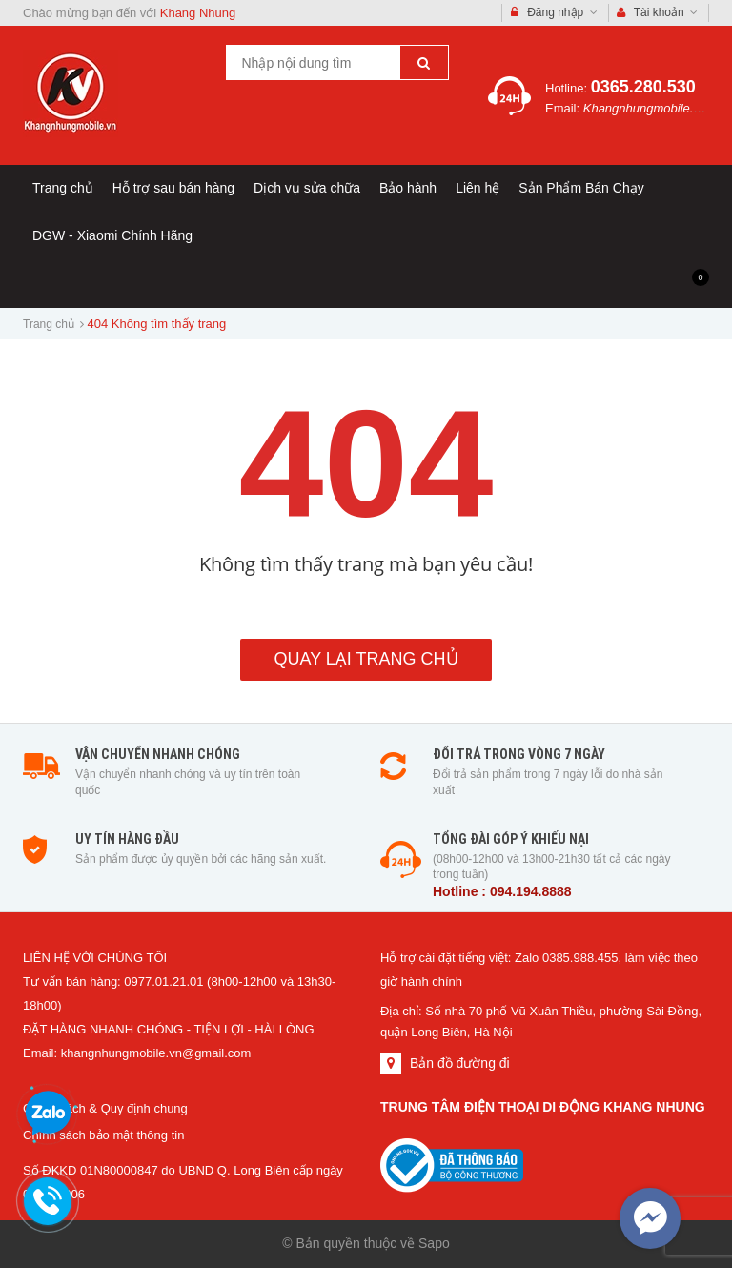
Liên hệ (477, 187)
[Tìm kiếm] (424, 62)
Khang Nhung (198, 13)
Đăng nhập (554, 13)
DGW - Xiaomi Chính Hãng (112, 235)
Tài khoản (658, 13)
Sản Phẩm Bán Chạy (580, 187)
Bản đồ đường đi (460, 1063)
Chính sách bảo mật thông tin (103, 1135)
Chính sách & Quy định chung (105, 1108)
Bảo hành (408, 187)
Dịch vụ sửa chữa (307, 187)
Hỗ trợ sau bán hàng (173, 187)
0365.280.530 (643, 86)
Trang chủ (62, 187)
